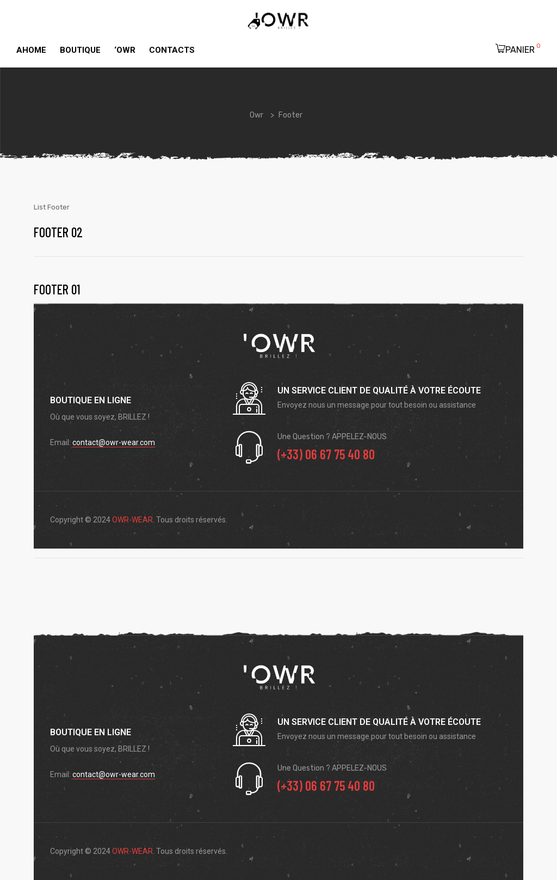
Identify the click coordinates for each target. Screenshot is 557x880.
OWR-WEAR (132, 519)
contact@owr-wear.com (113, 442)
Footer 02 (58, 232)
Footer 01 (57, 289)
